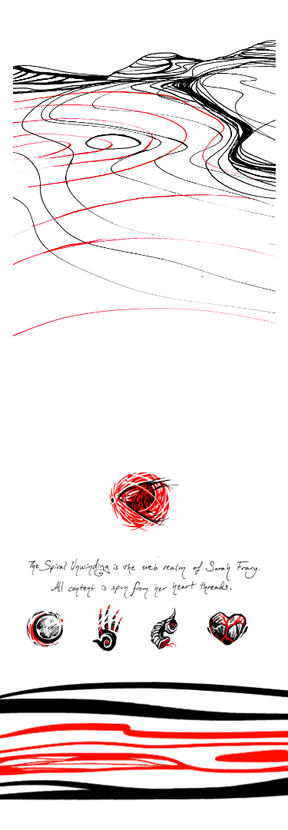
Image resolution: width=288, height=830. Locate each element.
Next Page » (222, 444)
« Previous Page (66, 444)
